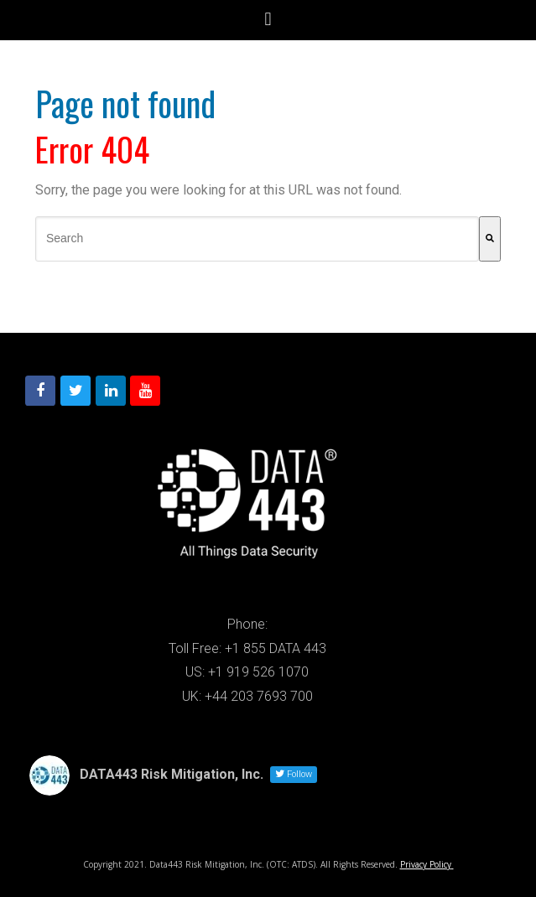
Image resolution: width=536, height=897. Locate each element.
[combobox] (257, 239)
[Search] (490, 239)
